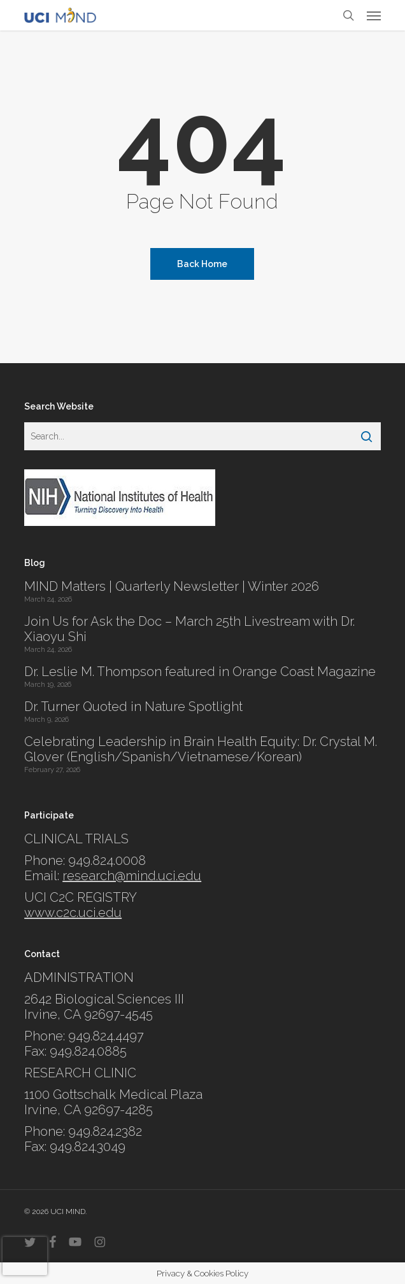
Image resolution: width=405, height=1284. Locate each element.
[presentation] (25, 1256)
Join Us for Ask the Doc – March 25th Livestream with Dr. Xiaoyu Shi (189, 629)
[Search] (366, 436)
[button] (374, 15)
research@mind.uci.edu (131, 875)
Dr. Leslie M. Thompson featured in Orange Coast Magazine (200, 671)
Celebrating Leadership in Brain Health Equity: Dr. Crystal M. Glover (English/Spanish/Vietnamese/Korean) (200, 749)
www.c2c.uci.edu (73, 912)
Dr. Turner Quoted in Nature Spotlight (133, 706)
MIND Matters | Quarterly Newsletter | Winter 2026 (171, 586)
